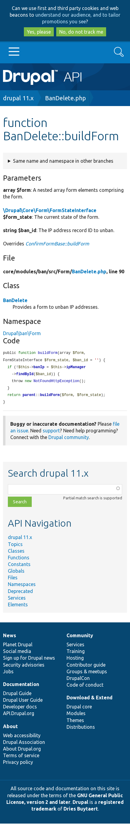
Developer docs (20, 709)
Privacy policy (18, 764)
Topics (15, 546)
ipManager (76, 368)
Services (17, 600)
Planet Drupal (17, 647)
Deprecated (20, 593)
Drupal (80, 804)
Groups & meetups (87, 674)
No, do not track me (81, 32)
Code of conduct (85, 687)
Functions (18, 560)
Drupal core (79, 709)
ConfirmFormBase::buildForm (57, 243)
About (10, 728)
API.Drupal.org (18, 715)
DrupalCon (78, 680)
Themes (75, 722)
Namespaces (22, 586)
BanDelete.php (65, 98)
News (9, 638)
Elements (18, 607)
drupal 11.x (18, 98)
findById (25, 375)
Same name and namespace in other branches (63, 161)
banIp (39, 368)
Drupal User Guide (23, 702)
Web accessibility (22, 738)
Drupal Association (24, 744)
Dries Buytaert (80, 811)
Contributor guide (86, 667)
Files (13, 580)
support (51, 433)
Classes (16, 553)
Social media (17, 653)
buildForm (50, 397)
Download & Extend (89, 700)
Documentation (21, 686)
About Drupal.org (22, 751)
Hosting (75, 660)
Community (80, 638)
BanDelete (15, 300)
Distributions (81, 729)
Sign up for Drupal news (29, 660)
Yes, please (39, 32)
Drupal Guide (17, 695)
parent (29, 397)
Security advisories (23, 667)
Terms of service (21, 758)
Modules (76, 715)
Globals (16, 573)
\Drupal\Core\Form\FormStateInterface (49, 210)
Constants (19, 566)
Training (76, 653)
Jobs (8, 674)
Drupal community (68, 439)
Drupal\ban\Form (22, 333)
